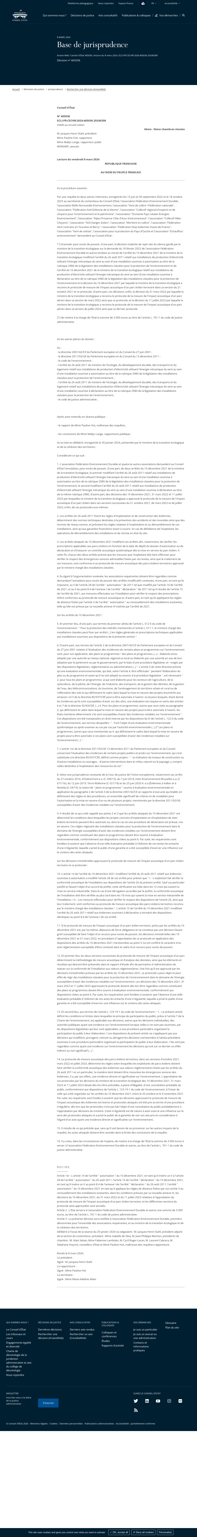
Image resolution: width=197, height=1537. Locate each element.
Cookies (54, 1423)
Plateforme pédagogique (80, 3)
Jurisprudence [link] (55, 89)
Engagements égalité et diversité (18, 1344)
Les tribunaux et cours (16, 1336)
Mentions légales (39, 1423)
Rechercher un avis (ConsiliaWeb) (81, 1336)
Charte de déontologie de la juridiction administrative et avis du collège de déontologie (18, 1360)
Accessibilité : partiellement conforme (135, 1423)
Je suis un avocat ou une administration (145, 1336)
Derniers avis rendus (82, 1329)
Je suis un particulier (145, 1329)
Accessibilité (171, 3)
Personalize (165, 1532)
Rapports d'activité (113, 1345)
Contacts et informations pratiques (141, 1346)
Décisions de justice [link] (34, 89)
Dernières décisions (50, 1329)
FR (152, 3)
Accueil (16, 89)
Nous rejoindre (15, 1375)
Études (106, 1341)
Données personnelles (71, 1423)
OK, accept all (119, 1532)
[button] (54, 15)
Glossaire (170, 1323)
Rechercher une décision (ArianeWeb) (86, 89)
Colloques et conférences (109, 1334)
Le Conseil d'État (16, 1329)
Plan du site (172, 1327)
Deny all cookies (143, 1532)
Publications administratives (99, 1423)
